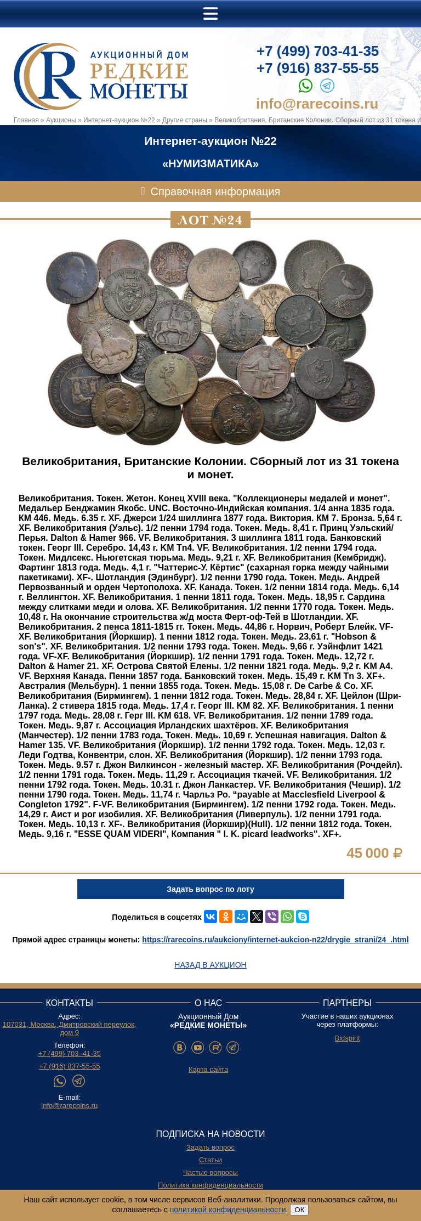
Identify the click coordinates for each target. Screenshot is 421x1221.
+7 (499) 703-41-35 (318, 51)
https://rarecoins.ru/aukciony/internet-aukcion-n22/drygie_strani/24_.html (275, 939)
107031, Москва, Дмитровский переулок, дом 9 (69, 1028)
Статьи (210, 1160)
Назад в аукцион (210, 964)
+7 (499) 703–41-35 (69, 1053)
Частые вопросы (210, 1172)
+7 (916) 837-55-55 (318, 68)
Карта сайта (208, 1069)
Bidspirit (347, 1038)
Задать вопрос (210, 1147)
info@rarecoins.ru (317, 103)
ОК (299, 1210)
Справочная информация (216, 191)
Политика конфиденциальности (210, 1185)
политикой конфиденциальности (228, 1209)
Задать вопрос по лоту (210, 889)
